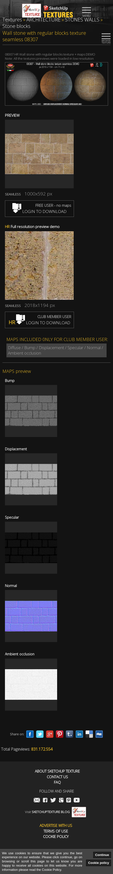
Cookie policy (98, 863)
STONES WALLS (82, 19)
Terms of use (56, 831)
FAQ (57, 782)
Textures (12, 19)
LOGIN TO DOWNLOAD (39, 211)
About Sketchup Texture (57, 771)
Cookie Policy (55, 836)
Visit (55, 812)
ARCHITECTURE (43, 19)
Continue (102, 855)
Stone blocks (16, 26)
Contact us (57, 777)
